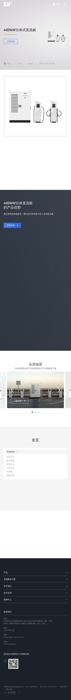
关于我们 (8, 586)
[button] (59, 390)
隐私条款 (9, 689)
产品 (19, 64)
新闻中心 (8, 599)
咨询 (58, 4)
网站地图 (63, 687)
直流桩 (30, 64)
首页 (9, 64)
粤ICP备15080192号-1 (49, 687)
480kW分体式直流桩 (47, 64)
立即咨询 (11, 41)
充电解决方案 (10, 579)
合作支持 (8, 593)
